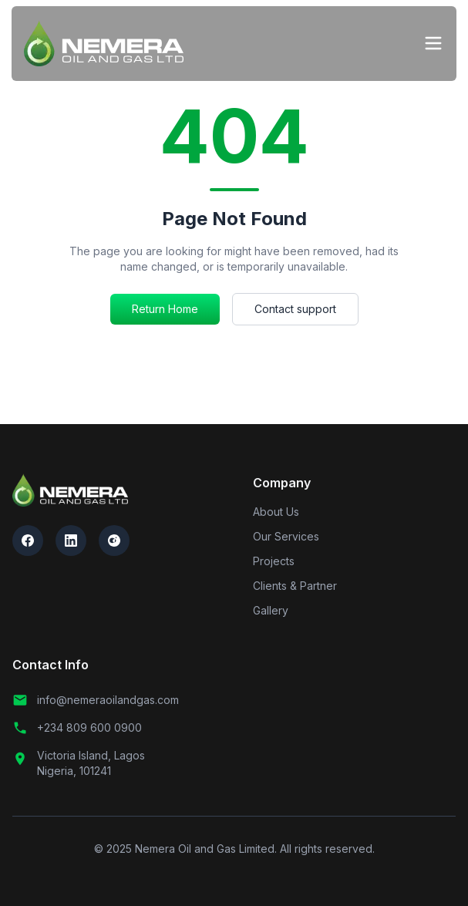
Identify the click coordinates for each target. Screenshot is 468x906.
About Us (276, 511)
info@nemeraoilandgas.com (95, 700)
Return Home (165, 308)
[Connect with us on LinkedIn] (71, 540)
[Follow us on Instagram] (114, 540)
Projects (274, 561)
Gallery (270, 610)
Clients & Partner (295, 585)
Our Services (286, 536)
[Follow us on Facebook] (27, 540)
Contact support (295, 308)
